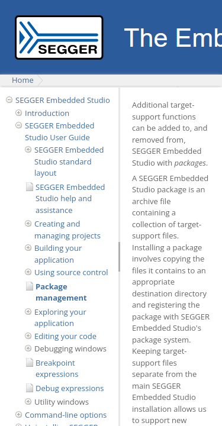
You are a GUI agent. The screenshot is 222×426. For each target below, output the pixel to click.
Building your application (58, 254)
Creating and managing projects (67, 229)
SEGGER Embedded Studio (62, 100)
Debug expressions (70, 388)
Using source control (71, 272)
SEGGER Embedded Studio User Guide (60, 131)
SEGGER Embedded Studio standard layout (69, 161)
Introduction (47, 113)
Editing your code (65, 336)
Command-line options (66, 414)
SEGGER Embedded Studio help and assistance (70, 198)
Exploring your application (60, 317)
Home (23, 80)
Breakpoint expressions (57, 368)
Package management (61, 292)
